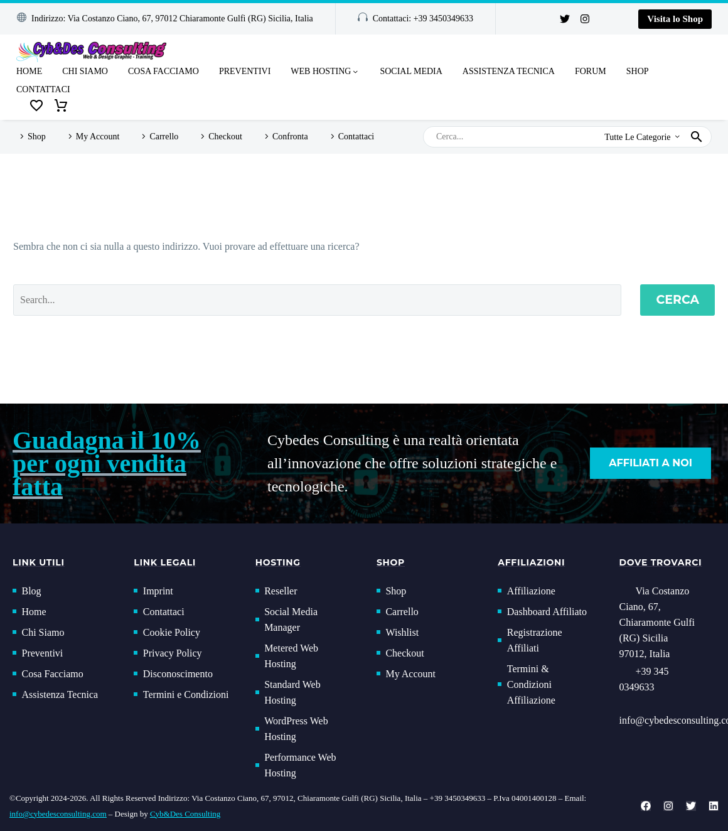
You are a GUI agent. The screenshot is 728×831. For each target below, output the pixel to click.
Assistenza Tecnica (509, 71)
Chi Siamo (85, 71)
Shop (637, 71)
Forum (590, 71)
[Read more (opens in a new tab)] (667, 680)
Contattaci (43, 89)
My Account (98, 136)
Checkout (225, 136)
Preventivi (244, 71)
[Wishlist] (36, 106)
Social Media (411, 71)
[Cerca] (567, 136)
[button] (164, 19)
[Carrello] (60, 106)
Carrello (163, 136)
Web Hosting (325, 72)
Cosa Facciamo (163, 71)
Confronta (290, 136)
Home (29, 71)
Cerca (677, 299)
